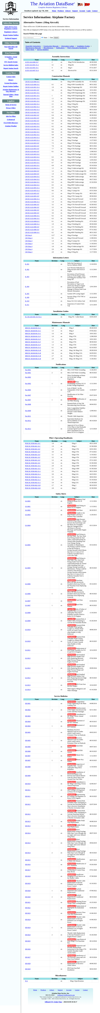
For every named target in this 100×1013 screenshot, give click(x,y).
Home (54, 11)
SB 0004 (27, 721)
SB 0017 (27, 870)
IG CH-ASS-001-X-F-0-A (33, 317)
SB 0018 (27, 876)
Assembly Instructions (33, 46)
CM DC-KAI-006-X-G (32, 216)
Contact (95, 11)
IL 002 (27, 269)
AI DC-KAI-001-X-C (32, 68)
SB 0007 (27, 756)
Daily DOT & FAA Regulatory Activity (10, 27)
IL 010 (27, 301)
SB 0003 (27, 716)
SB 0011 (27, 790)
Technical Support (11, 38)
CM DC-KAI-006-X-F (32, 204)
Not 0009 (28, 411)
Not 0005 (28, 390)
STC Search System (10, 62)
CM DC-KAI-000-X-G (32, 82)
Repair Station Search (11, 68)
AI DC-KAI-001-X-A (32, 65)
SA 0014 (27, 689)
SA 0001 (27, 501)
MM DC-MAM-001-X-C (33, 328)
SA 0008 (27, 612)
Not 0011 (28, 416)
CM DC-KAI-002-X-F (32, 112)
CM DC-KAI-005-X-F (32, 193)
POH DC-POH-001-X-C (32, 443)
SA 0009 (27, 621)
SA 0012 (27, 658)
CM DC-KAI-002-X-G (32, 123)
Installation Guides (83, 46)
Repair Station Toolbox (11, 35)
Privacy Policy (11, 108)
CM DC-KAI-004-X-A (32, 168)
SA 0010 (27, 629)
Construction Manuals (51, 46)
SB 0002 (27, 710)
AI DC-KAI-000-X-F (31, 62)
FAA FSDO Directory (11, 123)
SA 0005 (27, 545)
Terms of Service (10, 105)
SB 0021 (27, 902)
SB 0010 (27, 784)
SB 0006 (27, 747)
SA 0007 (27, 601)
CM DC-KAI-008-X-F (32, 227)
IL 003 (27, 277)
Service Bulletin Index (11, 65)
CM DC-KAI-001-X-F (32, 90)
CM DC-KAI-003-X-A (32, 137)
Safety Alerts (30, 49)
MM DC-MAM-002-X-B (33, 350)
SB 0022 (27, 908)
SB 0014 (27, 833)
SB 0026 (27, 949)
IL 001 (27, 264)
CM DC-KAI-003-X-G (32, 154)
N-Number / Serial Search (11, 57)
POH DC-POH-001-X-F (32, 449)
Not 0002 (28, 377)
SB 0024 (27, 919)
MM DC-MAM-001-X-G (33, 347)
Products (61, 11)
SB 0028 (27, 963)
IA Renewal (11, 119)
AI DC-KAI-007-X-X (32, 70)
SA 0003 (27, 515)
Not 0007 (28, 395)
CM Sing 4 (28, 235)
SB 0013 (27, 821)
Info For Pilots (11, 116)
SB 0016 (27, 864)
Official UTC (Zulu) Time (53, 1002)
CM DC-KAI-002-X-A (32, 104)
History (10, 80)
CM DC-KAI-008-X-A (32, 224)
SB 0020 (27, 891)
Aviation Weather (11, 126)
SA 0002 (27, 510)
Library (68, 11)
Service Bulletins (43, 49)
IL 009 (27, 297)
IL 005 (27, 294)
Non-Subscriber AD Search (10, 47)
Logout (77, 990)
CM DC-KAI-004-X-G (32, 176)
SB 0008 (27, 767)
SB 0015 (27, 860)
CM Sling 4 (28, 238)
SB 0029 (27, 969)
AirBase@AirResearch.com (66, 995)
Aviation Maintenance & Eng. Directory (11, 90)
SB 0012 (27, 804)
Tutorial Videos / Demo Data (11, 95)
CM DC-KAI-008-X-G (32, 232)
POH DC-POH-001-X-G (33, 466)
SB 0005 (27, 732)
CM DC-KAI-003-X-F (32, 143)
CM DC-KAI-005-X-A (32, 188)
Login (89, 11)
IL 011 (27, 305)
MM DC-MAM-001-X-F (33, 336)
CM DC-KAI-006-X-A (32, 199)
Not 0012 (28, 420)
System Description (10, 83)
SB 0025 (27, 941)
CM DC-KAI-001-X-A (32, 87)
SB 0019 (27, 883)
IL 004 (27, 286)
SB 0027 (27, 957)
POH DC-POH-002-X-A (33, 471)
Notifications (60, 48)
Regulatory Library (10, 32)
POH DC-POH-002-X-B (32, 485)
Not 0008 (28, 404)
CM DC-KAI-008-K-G (32, 221)
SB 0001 (27, 703)
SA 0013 (27, 685)
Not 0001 (28, 370)
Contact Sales (10, 77)
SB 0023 (27, 913)
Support (75, 11)
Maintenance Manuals (33, 48)
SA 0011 (27, 650)
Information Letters (67, 46)
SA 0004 (27, 525)
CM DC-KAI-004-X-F (32, 171)
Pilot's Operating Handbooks (77, 48)
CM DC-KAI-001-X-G (32, 93)
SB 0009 (27, 775)
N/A (26, 981)
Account (82, 11)
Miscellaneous (48, 48)
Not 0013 (28, 429)
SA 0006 (27, 584)
